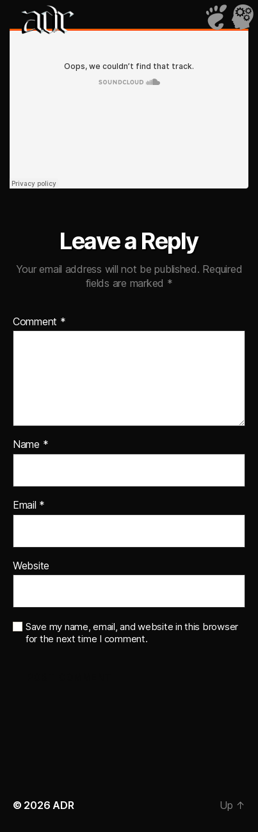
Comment (39, 322)
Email (29, 505)
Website (31, 566)
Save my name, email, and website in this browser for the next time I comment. (132, 633)
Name (30, 445)
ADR (63, 805)
